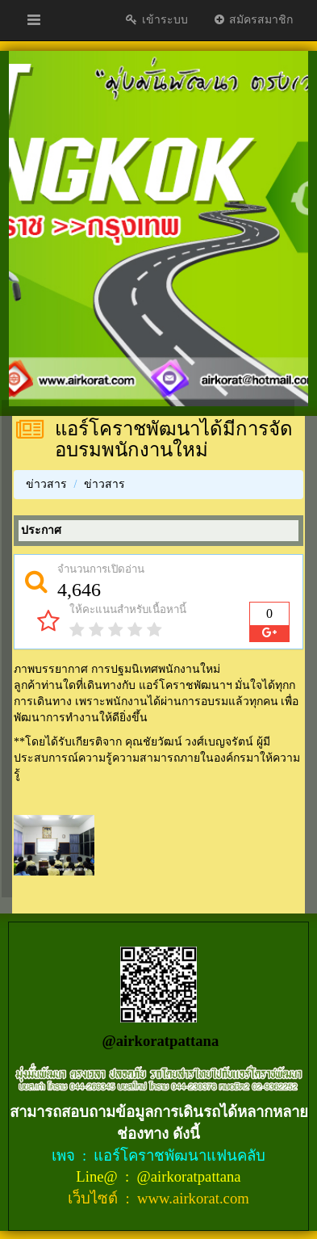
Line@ (98, 1176)
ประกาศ (41, 530)
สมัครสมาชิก (253, 20)
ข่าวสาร (46, 484)
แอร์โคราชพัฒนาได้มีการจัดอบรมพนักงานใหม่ (174, 439)
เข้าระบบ (156, 20)
